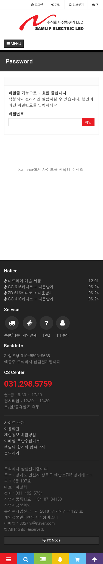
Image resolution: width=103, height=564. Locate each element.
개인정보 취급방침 (20, 434)
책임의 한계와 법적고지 (24, 446)
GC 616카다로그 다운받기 (51, 287)
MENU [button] (14, 43)
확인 (88, 122)
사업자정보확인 (17, 505)
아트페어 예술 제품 (51, 281)
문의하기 (12, 453)
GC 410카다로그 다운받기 (51, 299)
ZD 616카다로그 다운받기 (51, 293)
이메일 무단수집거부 (22, 440)
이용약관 (12, 428)
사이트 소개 (14, 422)
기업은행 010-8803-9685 (27, 355)
